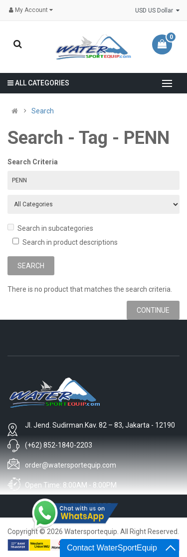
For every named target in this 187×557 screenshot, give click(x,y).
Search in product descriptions (65, 242)
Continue (153, 310)
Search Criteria (32, 162)
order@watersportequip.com (70, 465)
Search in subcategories (50, 228)
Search (42, 110)
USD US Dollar (157, 10)
